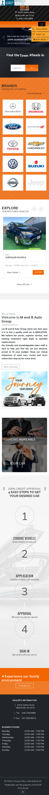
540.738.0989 (24, 18)
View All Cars (24, 284)
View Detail (14, 272)
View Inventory (10, 366)
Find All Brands (35, 93)
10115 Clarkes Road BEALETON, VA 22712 (25, 706)
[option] (24, 247)
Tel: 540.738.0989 (26, 713)
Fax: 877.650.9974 (26, 718)
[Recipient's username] (18, 68)
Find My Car (24, 685)
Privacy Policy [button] (19, 781)
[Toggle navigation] (41, 24)
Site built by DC (35, 781)
